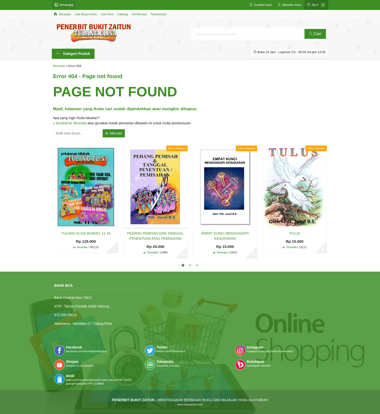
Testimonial (158, 14)
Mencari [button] (113, 133)
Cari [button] (315, 33)
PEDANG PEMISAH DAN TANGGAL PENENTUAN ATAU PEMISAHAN (155, 235)
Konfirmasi (139, 14)
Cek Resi (107, 14)
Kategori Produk (73, 54)
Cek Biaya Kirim (86, 14)
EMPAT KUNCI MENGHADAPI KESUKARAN (224, 235)
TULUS (294, 233)
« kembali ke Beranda (69, 123)
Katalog (122, 14)
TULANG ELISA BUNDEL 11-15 (85, 233)
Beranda (62, 14)
